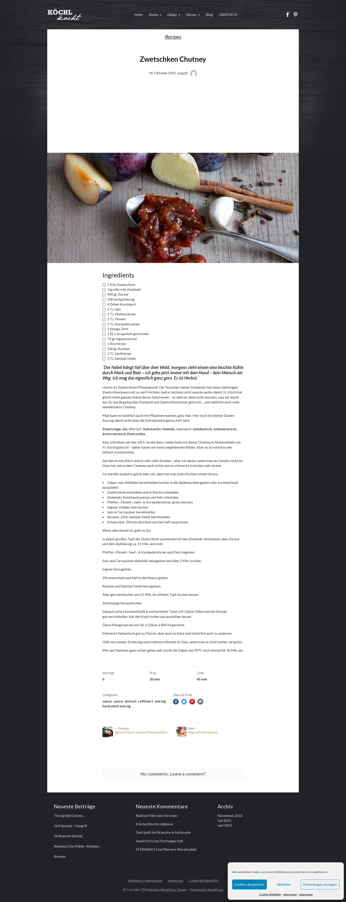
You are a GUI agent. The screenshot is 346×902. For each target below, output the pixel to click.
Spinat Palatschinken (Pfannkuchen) (141, 732)
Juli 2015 (224, 820)
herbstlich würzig (116, 706)
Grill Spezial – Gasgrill (70, 826)
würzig (160, 701)
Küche (153, 15)
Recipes (173, 36)
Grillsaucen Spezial (68, 836)
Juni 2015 (225, 825)
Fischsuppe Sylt (171, 841)
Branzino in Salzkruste (174, 832)
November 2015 (230, 815)
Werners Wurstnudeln (179, 849)
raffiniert (145, 701)
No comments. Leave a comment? (173, 773)
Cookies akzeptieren (249, 884)
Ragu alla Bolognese (203, 732)
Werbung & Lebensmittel (145, 880)
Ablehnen (284, 884)
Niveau (191, 15)
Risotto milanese (160, 824)
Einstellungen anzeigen (320, 884)
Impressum (290, 894)
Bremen (60, 856)
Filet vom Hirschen (163, 815)
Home (138, 15)
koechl (182, 73)
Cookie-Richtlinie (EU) (203, 880)
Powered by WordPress (206, 889)
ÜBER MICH (228, 15)
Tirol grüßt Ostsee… (69, 815)
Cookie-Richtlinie (270, 894)
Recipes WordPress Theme (167, 889)
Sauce (107, 701)
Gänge (172, 15)
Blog (209, 15)
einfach (130, 701)
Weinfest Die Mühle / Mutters (76, 846)
